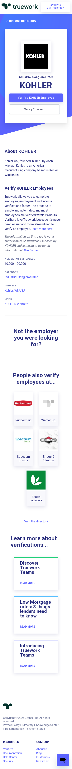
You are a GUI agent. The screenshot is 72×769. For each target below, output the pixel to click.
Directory (27, 724)
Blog (39, 753)
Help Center (10, 757)
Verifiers (8, 749)
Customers (43, 757)
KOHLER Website (16, 304)
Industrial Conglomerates (21, 277)
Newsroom (43, 761)
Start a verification (56, 6)
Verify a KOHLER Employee (36, 97)
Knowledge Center (47, 724)
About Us (41, 749)
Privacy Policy (11, 724)
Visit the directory (36, 521)
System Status (36, 728)
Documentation (14, 728)
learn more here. (42, 229)
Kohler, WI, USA (15, 290)
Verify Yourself (34, 109)
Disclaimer (31, 250)
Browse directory (20, 21)
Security (8, 761)
